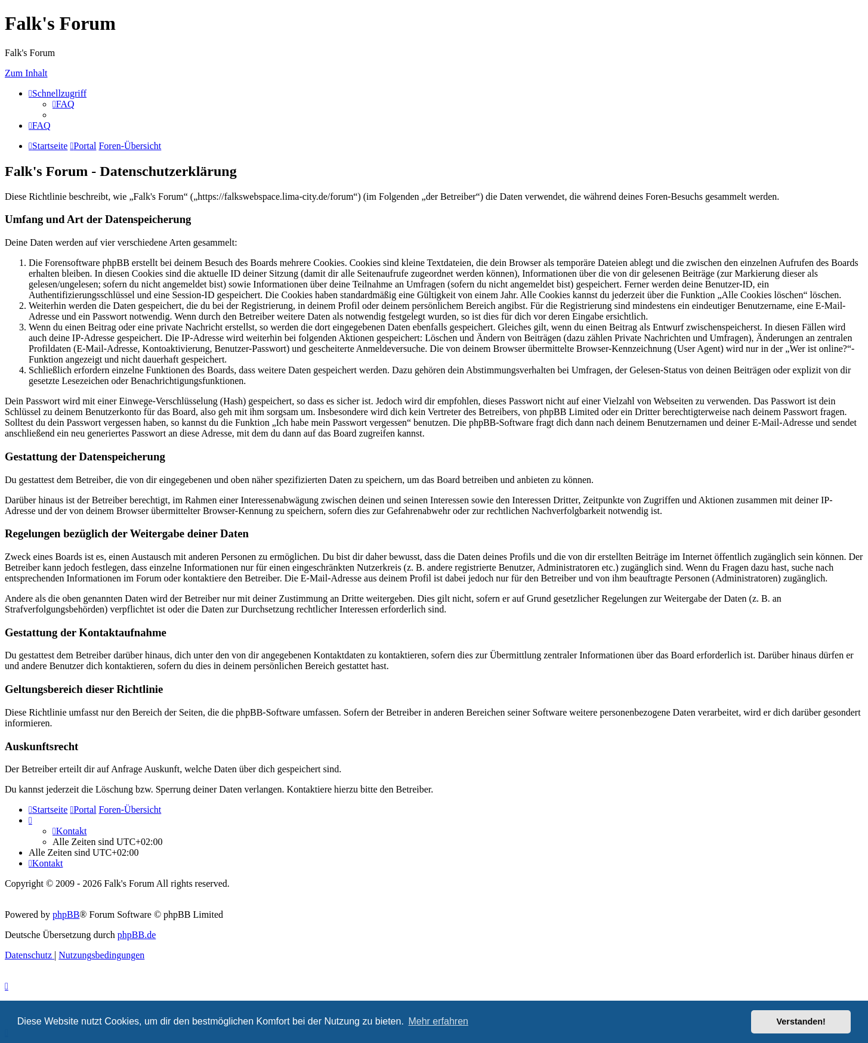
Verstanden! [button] (801, 1021)
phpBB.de (137, 935)
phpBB (65, 914)
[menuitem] (63, 104)
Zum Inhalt (26, 73)
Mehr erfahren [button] (438, 1021)
